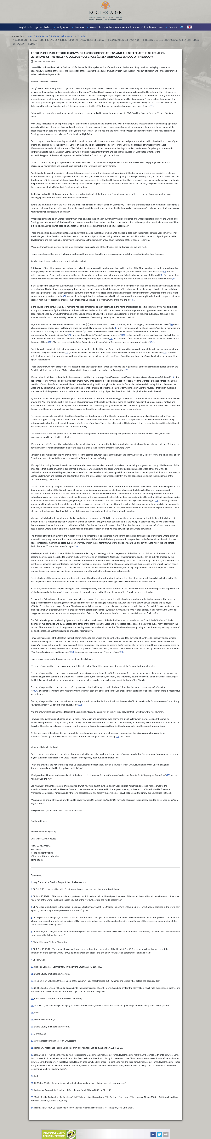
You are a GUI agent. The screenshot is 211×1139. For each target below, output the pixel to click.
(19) (156, 500)
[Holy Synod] (71, 27)
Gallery (110, 27)
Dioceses (79, 27)
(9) (85, 331)
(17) (126, 370)
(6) (132, 299)
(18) (173, 377)
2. (31, 889)
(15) (67, 352)
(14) (152, 342)
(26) (118, 736)
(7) (171, 324)
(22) (72, 652)
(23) (121, 652)
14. (32, 998)
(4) (173, 278)
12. (32, 980)
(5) (64, 296)
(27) (168, 775)
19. (32, 1033)
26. (32, 1097)
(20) (76, 546)
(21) (62, 592)
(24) (36, 690)
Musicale (120, 27)
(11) (123, 335)
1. (31, 882)
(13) (50, 342)
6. (31, 931)
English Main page (28, 27)
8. (31, 949)
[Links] (165, 27)
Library (101, 27)
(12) (111, 338)
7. (31, 942)
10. (32, 966)
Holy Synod (63, 27)
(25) (80, 704)
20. (32, 1040)
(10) (70, 335)
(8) (115, 328)
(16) (165, 352)
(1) (151, 106)
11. (32, 973)
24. (32, 1083)
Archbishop (45, 27)
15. (32, 1005)
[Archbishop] (54, 27)
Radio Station (133, 27)
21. (32, 1047)
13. (32, 988)
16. (32, 1012)
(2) (164, 271)
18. (32, 1026)
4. (31, 907)
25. (32, 1090)
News (93, 27)
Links (160, 27)
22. (32, 1054)
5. (31, 917)
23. (32, 1076)
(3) (161, 275)
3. (31, 896)
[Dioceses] (87, 27)
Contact (173, 27)
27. (32, 1107)
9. (31, 959)
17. (32, 1019)
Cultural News (149, 27)
